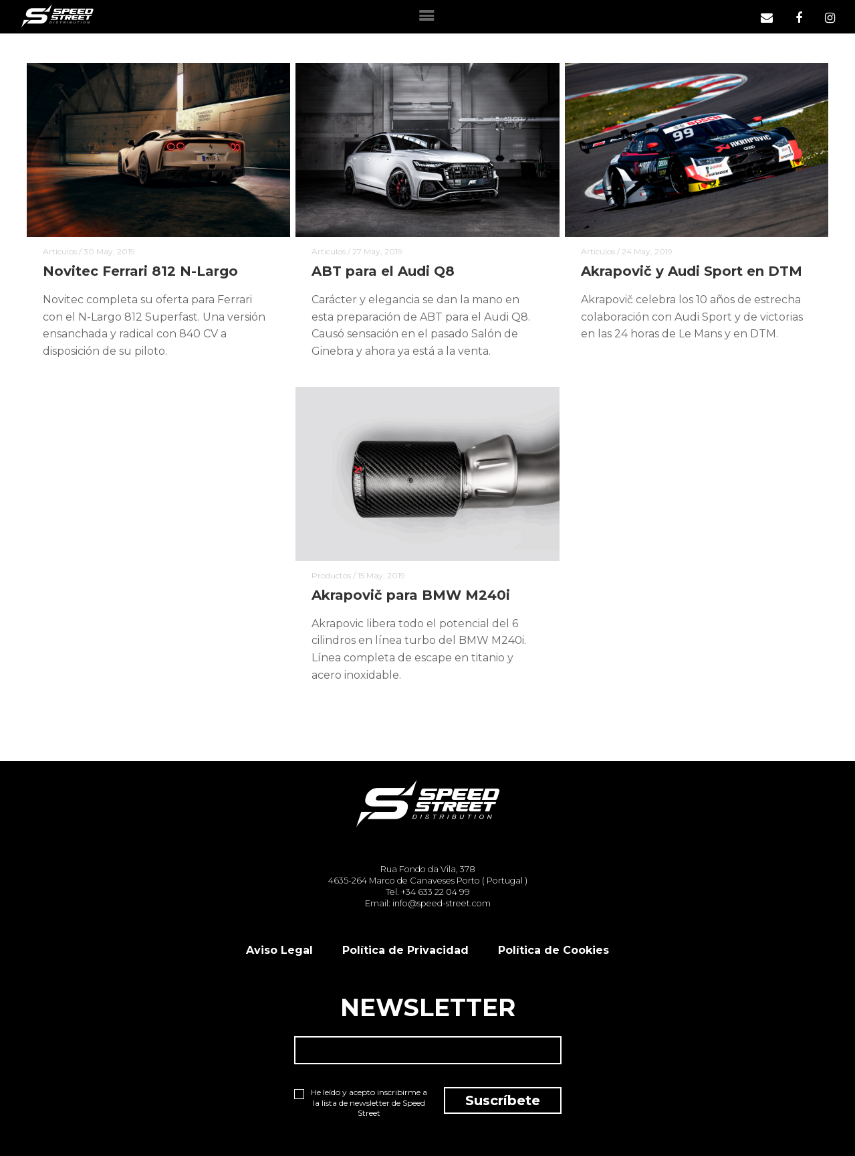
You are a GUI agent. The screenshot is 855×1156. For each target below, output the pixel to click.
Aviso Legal (279, 950)
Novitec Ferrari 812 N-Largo (140, 271)
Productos (331, 575)
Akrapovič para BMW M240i (411, 595)
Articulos (60, 251)
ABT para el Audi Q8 (383, 271)
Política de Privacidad (405, 950)
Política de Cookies (553, 950)
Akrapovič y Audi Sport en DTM (691, 271)
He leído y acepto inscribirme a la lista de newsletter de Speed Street (360, 1102)
